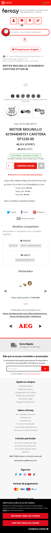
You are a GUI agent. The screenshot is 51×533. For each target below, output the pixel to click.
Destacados (25, 271)
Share (24, 212)
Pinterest (38, 212)
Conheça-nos (25, 417)
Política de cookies (25, 389)
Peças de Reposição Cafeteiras (14, 59)
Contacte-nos (25, 420)
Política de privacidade (25, 395)
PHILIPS (27, 240)
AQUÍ (5, 510)
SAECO (27, 255)
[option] (25, 291)
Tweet (11, 212)
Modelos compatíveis (26, 226)
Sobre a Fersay (25, 410)
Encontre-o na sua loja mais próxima (26, 174)
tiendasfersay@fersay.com (25, 460)
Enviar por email (25, 218)
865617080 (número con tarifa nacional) (25, 456)
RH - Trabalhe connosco (25, 414)
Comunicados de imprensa (25, 427)
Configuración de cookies (25, 392)
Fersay (10, 11)
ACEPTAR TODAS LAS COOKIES (25, 523)
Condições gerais (25, 386)
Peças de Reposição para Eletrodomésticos (24, 56)
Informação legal (26, 398)
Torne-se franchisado (26, 424)
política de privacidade (32, 374)
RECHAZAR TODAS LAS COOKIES (25, 516)
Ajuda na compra (25, 381)
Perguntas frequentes (25, 402)
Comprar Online (25, 166)
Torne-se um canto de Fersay (25, 430)
